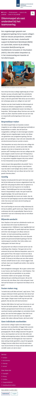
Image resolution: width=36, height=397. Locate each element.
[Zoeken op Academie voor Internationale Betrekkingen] (33, 13)
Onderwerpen (13, 12)
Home (4, 12)
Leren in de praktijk (14, 14)
